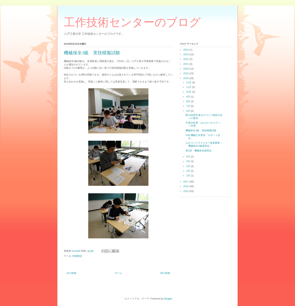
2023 (186, 54)
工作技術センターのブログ (132, 22)
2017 (186, 181)
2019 (186, 73)
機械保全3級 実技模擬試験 (201, 130)
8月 (188, 101)
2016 (186, 186)
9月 (188, 96)
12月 (189, 82)
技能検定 (77, 256)
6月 (188, 111)
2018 (186, 78)
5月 (188, 156)
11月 (189, 87)
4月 (188, 161)
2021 (186, 64)
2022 (186, 59)
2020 (186, 68)
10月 (189, 91)
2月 (188, 170)
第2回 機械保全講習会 (198, 150)
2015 (186, 191)
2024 (186, 49)
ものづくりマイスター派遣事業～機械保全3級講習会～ (204, 144)
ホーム (118, 273)
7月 (188, 106)
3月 (188, 166)
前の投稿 (165, 273)
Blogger (168, 298)
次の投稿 (71, 273)
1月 (188, 175)
